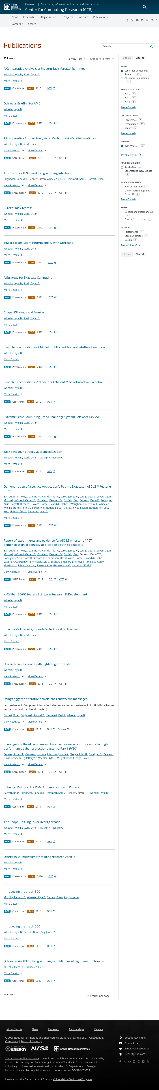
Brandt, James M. (22, 507)
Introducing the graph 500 (22, 891)
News (15, 17)
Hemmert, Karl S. (77, 179)
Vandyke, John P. (60, 504)
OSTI (51, 88)
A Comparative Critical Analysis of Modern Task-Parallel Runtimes (50, 138)
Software (83, 17)
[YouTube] (137, 20)
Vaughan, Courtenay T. (84, 504)
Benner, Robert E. (14, 754)
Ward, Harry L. (41, 504)
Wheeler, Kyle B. (13, 74)
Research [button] (28, 17)
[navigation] (77, 59)
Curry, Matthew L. (68, 507)
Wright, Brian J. (65, 758)
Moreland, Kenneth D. (49, 500)
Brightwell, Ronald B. (16, 179)
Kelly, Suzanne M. (31, 496)
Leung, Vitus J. (88, 496)
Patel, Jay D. (95, 754)
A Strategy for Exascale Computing (28, 277)
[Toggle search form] (144, 6)
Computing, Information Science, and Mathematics (70, 4)
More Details (13, 81)
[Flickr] (142, 20)
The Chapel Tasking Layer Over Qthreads (32, 822)
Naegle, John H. (79, 754)
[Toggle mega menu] (153, 6)
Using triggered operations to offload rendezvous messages (45, 699)
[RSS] (148, 1061)
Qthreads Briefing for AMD (22, 103)
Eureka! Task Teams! (18, 208)
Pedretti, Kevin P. (89, 500)
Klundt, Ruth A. (50, 496)
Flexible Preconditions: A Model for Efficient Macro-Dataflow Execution (54, 382)
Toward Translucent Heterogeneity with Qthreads (38, 242)
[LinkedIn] (152, 20)
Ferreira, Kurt (44, 565)
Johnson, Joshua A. (58, 754)
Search (32, 24)
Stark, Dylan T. (32, 74)
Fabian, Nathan (89, 507)
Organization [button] (48, 17)
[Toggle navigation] (5, 20)
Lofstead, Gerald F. (25, 500)
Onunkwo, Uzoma (35, 754)
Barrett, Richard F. (21, 504)
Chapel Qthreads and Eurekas (24, 312)
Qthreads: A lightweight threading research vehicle (39, 856)
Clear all (141, 57)
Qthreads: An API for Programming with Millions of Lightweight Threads (54, 961)
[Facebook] (127, 20)
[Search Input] (128, 46)
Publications (100, 17)
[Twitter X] (132, 20)
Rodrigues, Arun (13, 558)
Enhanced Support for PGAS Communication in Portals (41, 787)
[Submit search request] (151, 46)
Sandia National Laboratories (22, 1058)
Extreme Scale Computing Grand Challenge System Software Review (51, 417)
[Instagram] (147, 20)
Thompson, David (56, 558)
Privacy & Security (31, 1041)
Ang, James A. (71, 897)
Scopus (63, 729)
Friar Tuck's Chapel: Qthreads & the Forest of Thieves (41, 629)
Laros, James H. (69, 496)
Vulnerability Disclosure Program (72, 1079)
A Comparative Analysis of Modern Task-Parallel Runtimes (44, 68)
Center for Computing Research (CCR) (58, 9)
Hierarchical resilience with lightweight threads (37, 664)
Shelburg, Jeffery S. (25, 758)
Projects (68, 17)
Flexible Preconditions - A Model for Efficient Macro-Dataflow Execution (54, 347)
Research (30, 4)
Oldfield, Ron (71, 500)
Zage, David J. (83, 758)
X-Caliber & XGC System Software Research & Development (45, 594)
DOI (53, 157)
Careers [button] (16, 24)
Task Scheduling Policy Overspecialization (33, 451)
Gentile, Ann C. (18, 511)
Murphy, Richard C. (52, 457)
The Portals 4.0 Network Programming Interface (37, 173)
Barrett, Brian (96, 179)
